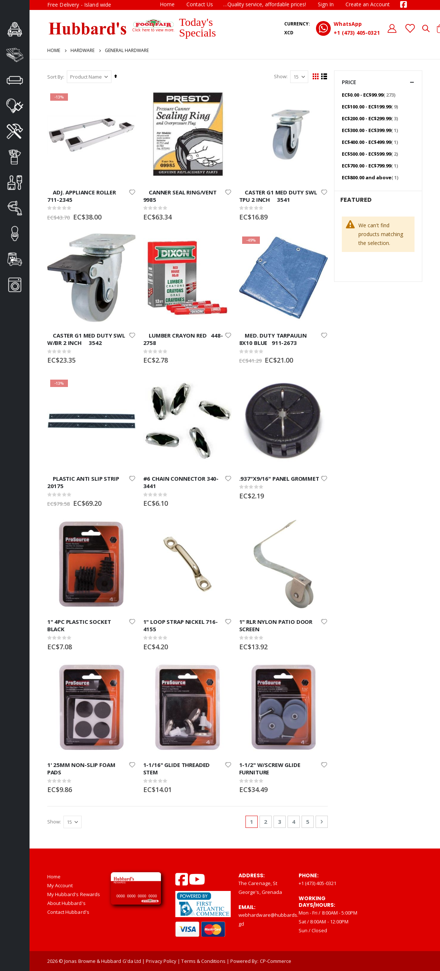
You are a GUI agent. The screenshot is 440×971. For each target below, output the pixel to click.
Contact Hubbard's (68, 911)
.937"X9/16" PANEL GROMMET (278, 478)
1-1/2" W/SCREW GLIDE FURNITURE (269, 768)
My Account (60, 885)
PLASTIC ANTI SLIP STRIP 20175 (86, 481)
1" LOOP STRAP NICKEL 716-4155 (180, 625)
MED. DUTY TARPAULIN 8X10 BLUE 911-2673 (272, 338)
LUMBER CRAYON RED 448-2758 (183, 338)
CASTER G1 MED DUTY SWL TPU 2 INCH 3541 (277, 195)
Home (167, 4)
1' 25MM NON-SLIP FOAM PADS (81, 768)
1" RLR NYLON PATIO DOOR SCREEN (275, 625)
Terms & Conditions (203, 961)
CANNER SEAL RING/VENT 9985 (182, 195)
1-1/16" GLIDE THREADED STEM (176, 768)
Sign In (326, 4)
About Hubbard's (66, 902)
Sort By (55, 76)
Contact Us (199, 4)
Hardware (82, 50)
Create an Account (368, 4)
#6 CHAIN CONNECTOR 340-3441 (181, 481)
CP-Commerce (276, 961)
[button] (131, 191)
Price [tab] (378, 82)
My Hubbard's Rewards (73, 894)
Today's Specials (197, 27)
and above (371, 177)
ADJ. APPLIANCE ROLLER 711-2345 (84, 195)
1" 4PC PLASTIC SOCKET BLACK (79, 625)
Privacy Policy (161, 961)
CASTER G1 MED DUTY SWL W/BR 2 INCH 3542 (86, 338)
